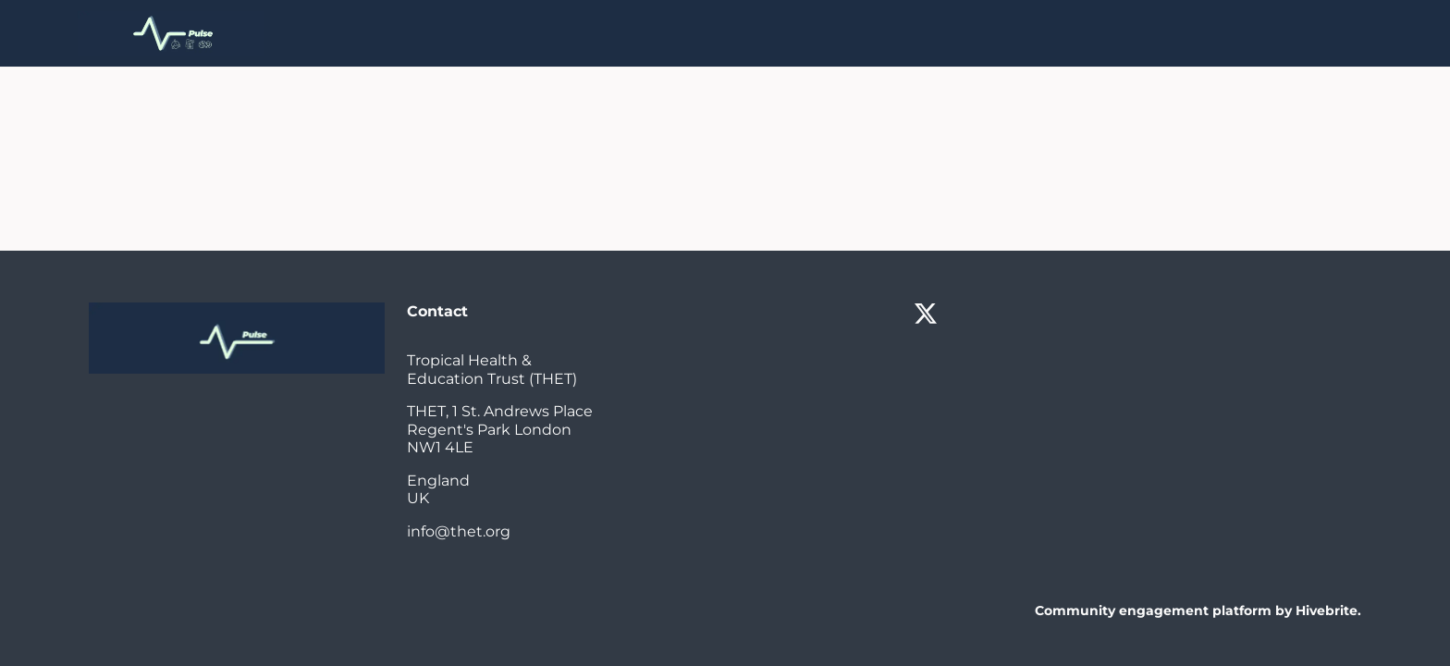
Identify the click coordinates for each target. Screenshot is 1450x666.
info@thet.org (458, 531)
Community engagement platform (1153, 610)
